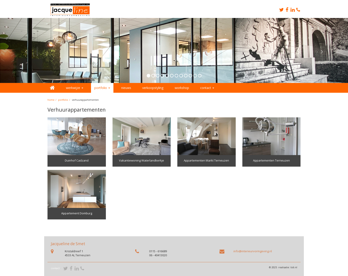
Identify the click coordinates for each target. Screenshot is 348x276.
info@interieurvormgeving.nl (252, 251)
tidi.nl (294, 267)
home (50, 99)
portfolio (63, 99)
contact (55, 268)
